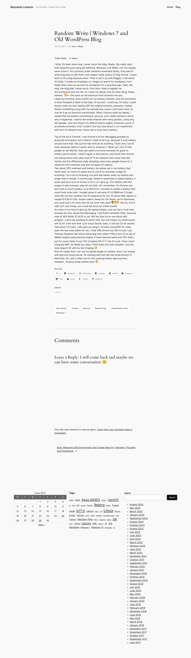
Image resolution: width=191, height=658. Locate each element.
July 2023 (135, 532)
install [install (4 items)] (72, 511)
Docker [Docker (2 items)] (83, 505)
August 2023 (137, 528)
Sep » (41, 524)
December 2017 (138, 628)
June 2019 (135, 604)
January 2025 (137, 515)
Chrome (75, 308)
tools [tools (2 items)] (71, 524)
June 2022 (135, 549)
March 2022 (136, 552)
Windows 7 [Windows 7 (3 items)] (85, 527)
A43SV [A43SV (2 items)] (71, 500)
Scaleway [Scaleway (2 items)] (102, 520)
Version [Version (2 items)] (100, 524)
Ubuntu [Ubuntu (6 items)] (86, 523)
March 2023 (136, 542)
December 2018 (138, 611)
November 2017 (138, 632)
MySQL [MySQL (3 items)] (72, 515)
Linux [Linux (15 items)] (108, 510)
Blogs (80, 46)
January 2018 (137, 625)
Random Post (101, 308)
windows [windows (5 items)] (74, 527)
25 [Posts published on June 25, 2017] (63, 516)
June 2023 (135, 535)
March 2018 (136, 622)
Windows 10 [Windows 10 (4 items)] (97, 527)
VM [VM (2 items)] (106, 524)
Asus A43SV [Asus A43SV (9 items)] (91, 500)
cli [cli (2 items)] (70, 505)
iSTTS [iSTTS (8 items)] (80, 511)
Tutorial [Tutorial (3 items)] (77, 524)
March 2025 (136, 511)
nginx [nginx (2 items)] (87, 515)
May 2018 (135, 618)
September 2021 (138, 563)
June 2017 (135, 642)
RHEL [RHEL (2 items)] (96, 520)
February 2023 (137, 546)
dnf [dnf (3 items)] (77, 505)
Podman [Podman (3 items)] (72, 519)
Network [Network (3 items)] (80, 515)
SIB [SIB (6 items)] (115, 519)
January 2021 (137, 570)
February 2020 (137, 597)
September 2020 (139, 580)
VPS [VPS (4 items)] (110, 523)
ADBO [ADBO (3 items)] (77, 500)
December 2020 (138, 573)
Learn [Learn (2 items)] (96, 511)
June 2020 (135, 590)
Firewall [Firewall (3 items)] (115, 505)
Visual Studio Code (119, 308)
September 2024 (139, 518)
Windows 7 (61, 313)
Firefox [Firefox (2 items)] (108, 505)
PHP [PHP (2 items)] (117, 515)
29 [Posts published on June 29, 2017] (40, 520)
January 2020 (137, 601)
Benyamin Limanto (22, 7)
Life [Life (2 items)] (101, 511)
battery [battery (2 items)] (103, 500)
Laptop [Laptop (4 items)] (89, 511)
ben (73, 46)
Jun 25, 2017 (60, 46)
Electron (86, 308)
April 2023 (135, 539)
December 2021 (138, 556)
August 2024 (137, 521)
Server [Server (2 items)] (109, 520)
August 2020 (137, 583)
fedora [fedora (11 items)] (99, 505)
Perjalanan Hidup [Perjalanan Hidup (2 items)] (109, 515)
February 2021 (137, 566)
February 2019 (137, 608)
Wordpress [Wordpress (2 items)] (108, 528)
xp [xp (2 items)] (114, 528)
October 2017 (137, 635)
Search (172, 497)
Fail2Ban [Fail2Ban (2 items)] (90, 505)
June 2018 (135, 615)
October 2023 (137, 525)
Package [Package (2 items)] (99, 515)
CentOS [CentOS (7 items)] (113, 500)
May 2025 (135, 508)
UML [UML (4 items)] (94, 523)
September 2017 (138, 639)
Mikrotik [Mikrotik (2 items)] (117, 511)
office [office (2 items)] (93, 515)
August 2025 (136, 504)
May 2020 (135, 594)
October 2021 (137, 559)
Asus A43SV (61, 308)
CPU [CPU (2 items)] (73, 505)
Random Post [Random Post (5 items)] (85, 519)
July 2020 (135, 587)
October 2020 (137, 577)
